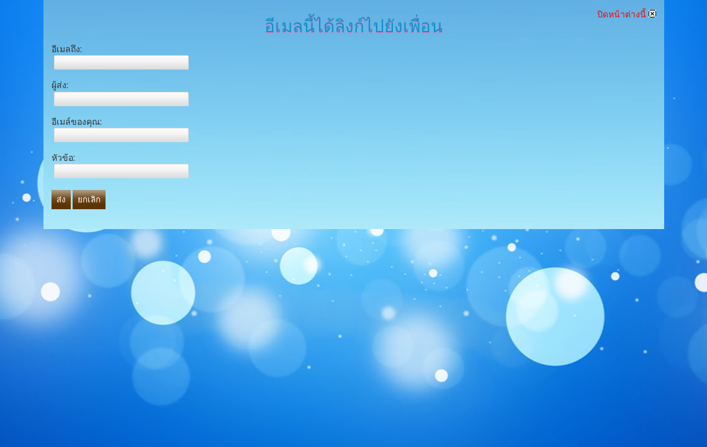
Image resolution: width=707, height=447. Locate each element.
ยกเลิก (89, 199)
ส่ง (61, 199)
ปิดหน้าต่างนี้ (626, 14)
